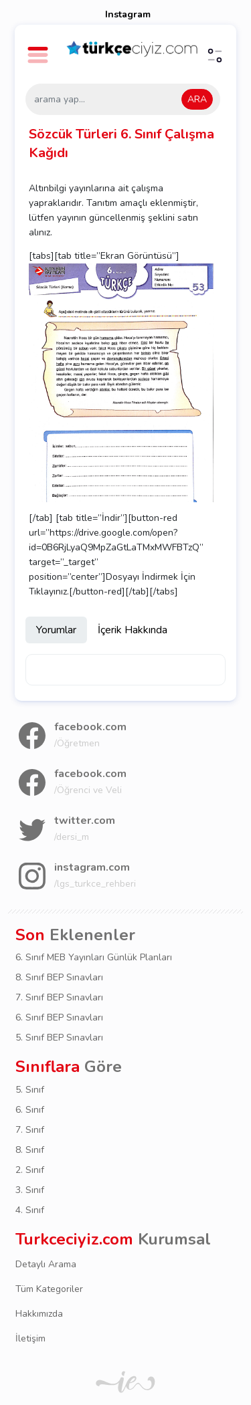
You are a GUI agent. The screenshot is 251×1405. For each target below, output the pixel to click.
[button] (40, 49)
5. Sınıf (29, 1089)
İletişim (30, 1338)
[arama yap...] (122, 99)
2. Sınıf (29, 1170)
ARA (197, 99)
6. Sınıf (29, 1109)
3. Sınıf (29, 1190)
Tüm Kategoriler (49, 1289)
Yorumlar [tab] (56, 630)
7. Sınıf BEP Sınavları (59, 997)
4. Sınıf (29, 1210)
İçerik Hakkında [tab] (132, 630)
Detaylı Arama (45, 1264)
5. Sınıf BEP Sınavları (59, 1037)
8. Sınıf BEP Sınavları (59, 977)
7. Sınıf (29, 1129)
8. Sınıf (29, 1150)
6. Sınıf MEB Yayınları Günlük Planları (93, 957)
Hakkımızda (39, 1313)
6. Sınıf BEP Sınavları (59, 1017)
